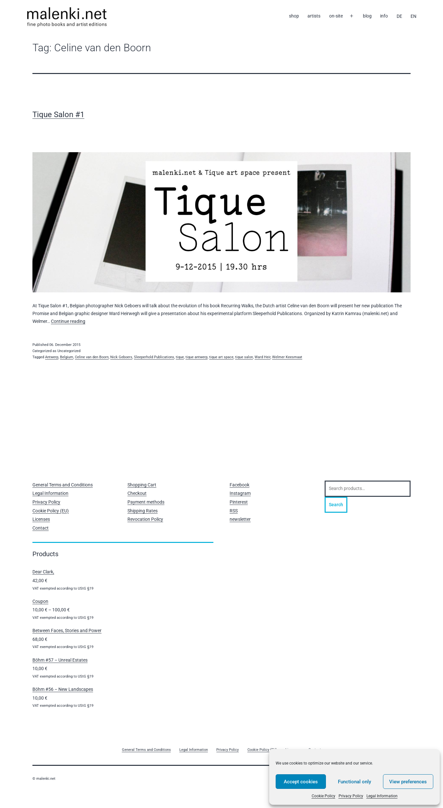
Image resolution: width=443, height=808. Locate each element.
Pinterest (239, 502)
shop (294, 15)
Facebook (239, 484)
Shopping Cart (141, 484)
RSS (234, 510)
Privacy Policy (351, 796)
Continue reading (68, 321)
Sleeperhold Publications (154, 357)
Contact (40, 528)
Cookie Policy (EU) (50, 510)
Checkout (137, 493)
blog (367, 15)
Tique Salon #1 (58, 114)
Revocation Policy (145, 519)
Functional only (354, 782)
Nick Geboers (121, 357)
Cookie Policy (323, 796)
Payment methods (145, 502)
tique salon (244, 357)
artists (313, 15)
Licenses (41, 519)
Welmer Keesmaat (287, 357)
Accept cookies (301, 782)
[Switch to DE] (399, 16)
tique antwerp (197, 357)
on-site (336, 15)
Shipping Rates (142, 510)
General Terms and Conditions (62, 484)
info (384, 15)
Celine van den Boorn (92, 357)
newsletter (240, 519)
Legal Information (382, 796)
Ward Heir (262, 357)
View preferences (408, 782)
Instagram (240, 493)
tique (180, 357)
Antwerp (51, 357)
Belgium (66, 357)
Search (336, 504)
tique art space (221, 357)
